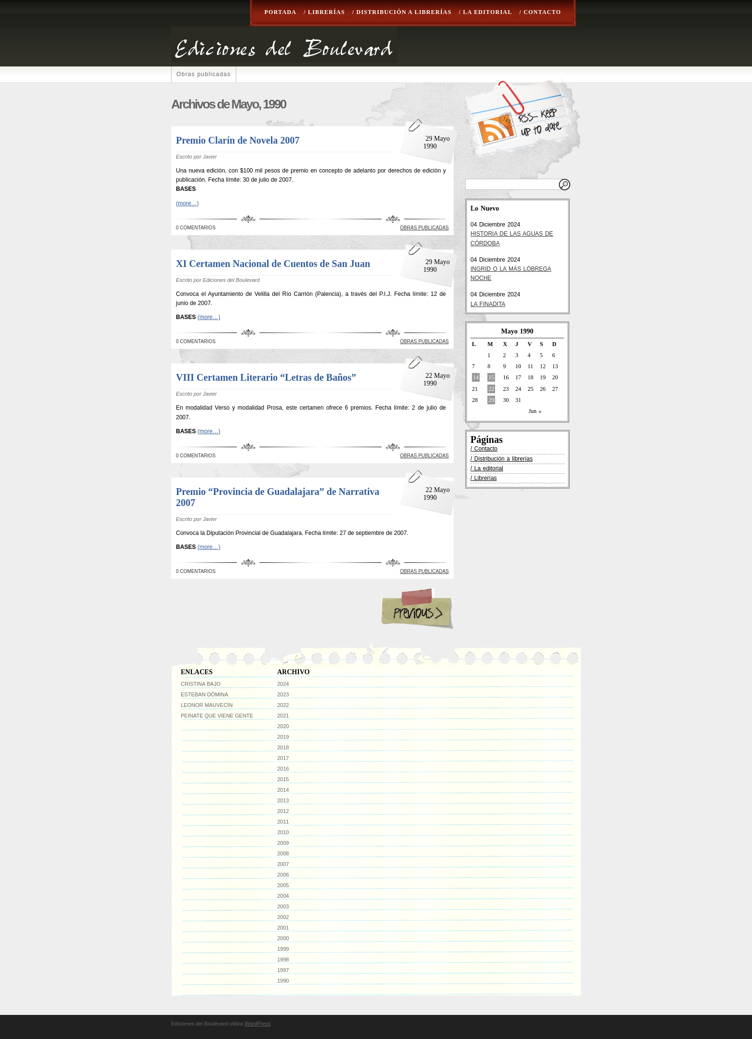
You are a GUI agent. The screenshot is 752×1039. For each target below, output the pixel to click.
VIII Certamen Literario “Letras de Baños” (266, 377)
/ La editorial (485, 12)
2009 (283, 843)
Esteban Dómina (204, 694)
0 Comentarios (195, 227)
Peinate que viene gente (217, 716)
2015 (283, 779)
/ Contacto (540, 12)
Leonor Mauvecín (207, 705)
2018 (283, 747)
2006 (283, 875)
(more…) (187, 203)
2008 (283, 853)
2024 (283, 684)
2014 (283, 790)
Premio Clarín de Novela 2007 (237, 140)
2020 (283, 726)
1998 (283, 959)
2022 (283, 705)
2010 (283, 832)
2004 (283, 896)
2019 (283, 737)
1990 (283, 981)
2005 (283, 885)
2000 (283, 938)
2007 (283, 864)
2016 (283, 769)
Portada (280, 12)
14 (476, 377)
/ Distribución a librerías (402, 12)
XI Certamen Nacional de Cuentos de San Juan (273, 263)
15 (491, 377)
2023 (283, 694)
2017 (283, 758)
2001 (283, 928)
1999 (283, 949)
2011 (283, 822)
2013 (283, 800)
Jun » (534, 411)
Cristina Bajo (201, 684)
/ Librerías (324, 12)
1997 (283, 970)
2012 (283, 811)
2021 (283, 716)
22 (491, 389)
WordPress (257, 1023)
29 (491, 400)
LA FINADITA (487, 304)
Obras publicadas (203, 74)
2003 (283, 906)
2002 (283, 917)
